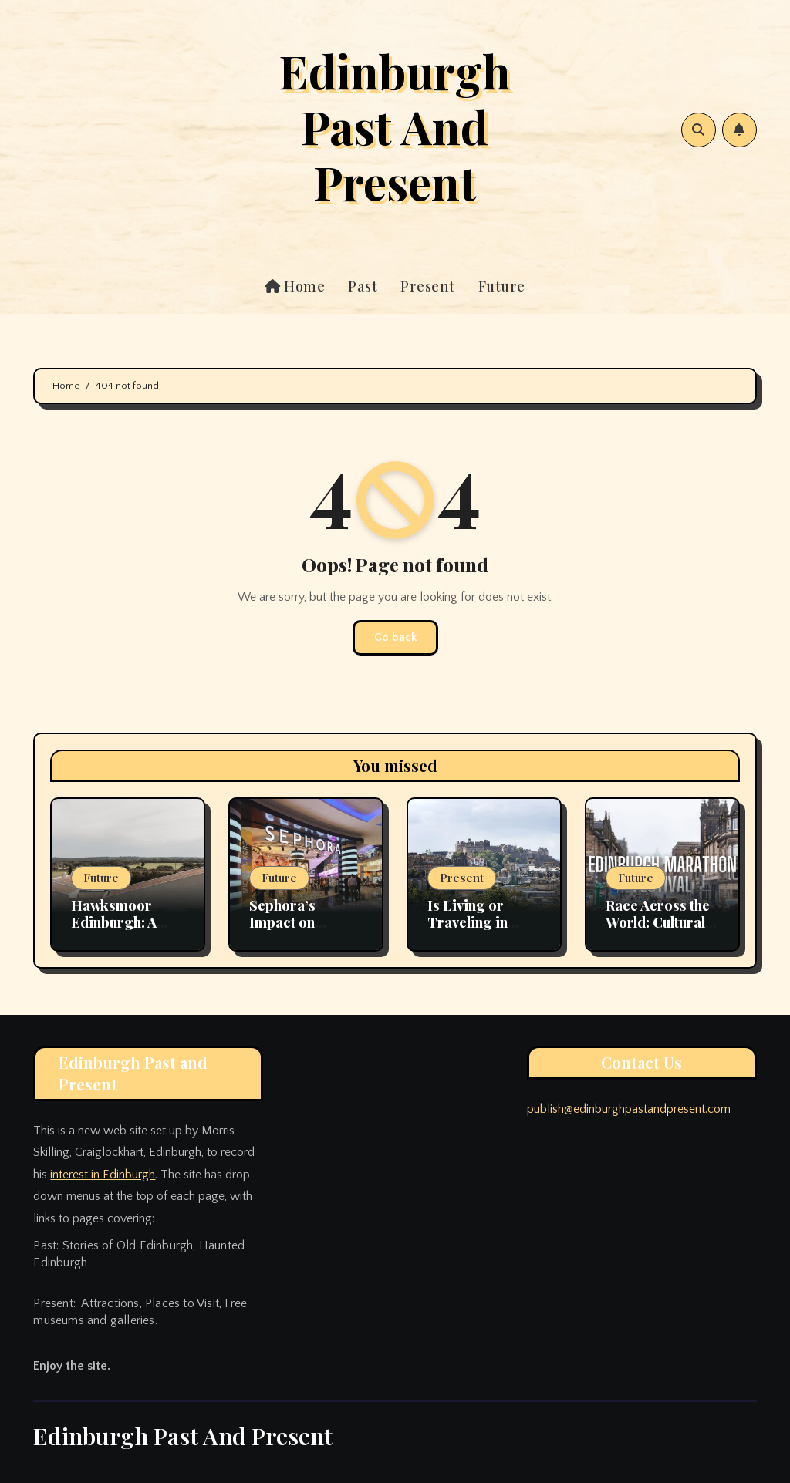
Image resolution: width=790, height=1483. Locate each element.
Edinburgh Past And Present (395, 125)
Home (295, 286)
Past (362, 286)
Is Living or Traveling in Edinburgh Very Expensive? (478, 930)
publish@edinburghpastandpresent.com (629, 1109)
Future (501, 286)
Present (427, 286)
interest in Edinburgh (102, 1174)
